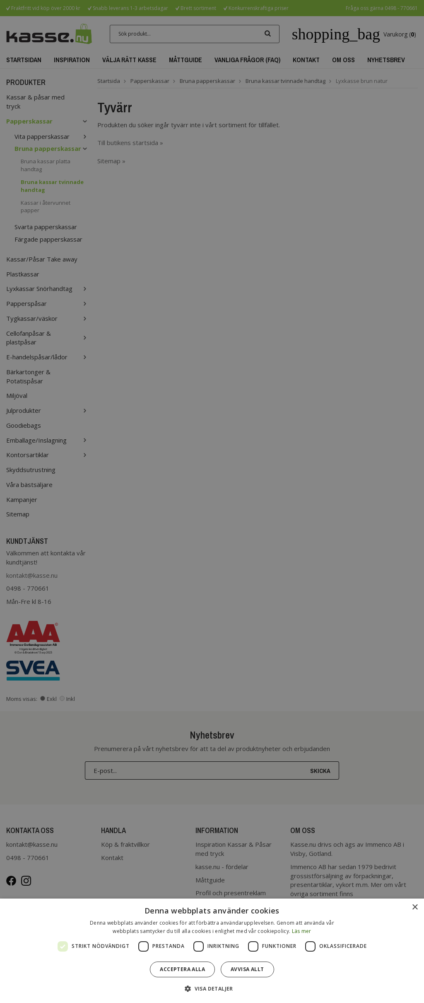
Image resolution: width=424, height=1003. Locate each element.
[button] (212, 988)
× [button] (415, 907)
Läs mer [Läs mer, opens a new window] (301, 931)
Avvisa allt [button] (247, 969)
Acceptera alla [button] (182, 969)
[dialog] (212, 951)
